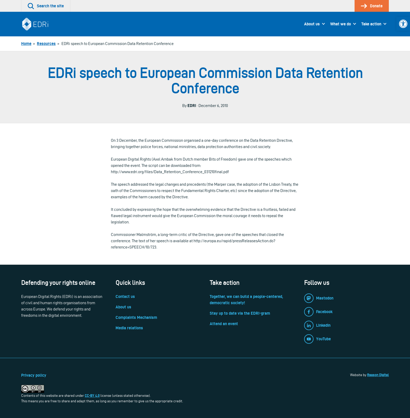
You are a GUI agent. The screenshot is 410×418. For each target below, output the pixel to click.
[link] (403, 24)
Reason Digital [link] (378, 375)
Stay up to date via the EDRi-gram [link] (240, 313)
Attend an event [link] (224, 323)
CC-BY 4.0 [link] (92, 395)
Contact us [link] (125, 296)
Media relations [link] (129, 328)
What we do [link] (340, 24)
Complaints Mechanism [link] (136, 317)
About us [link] (312, 24)
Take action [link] (371, 24)
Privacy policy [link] (33, 375)
